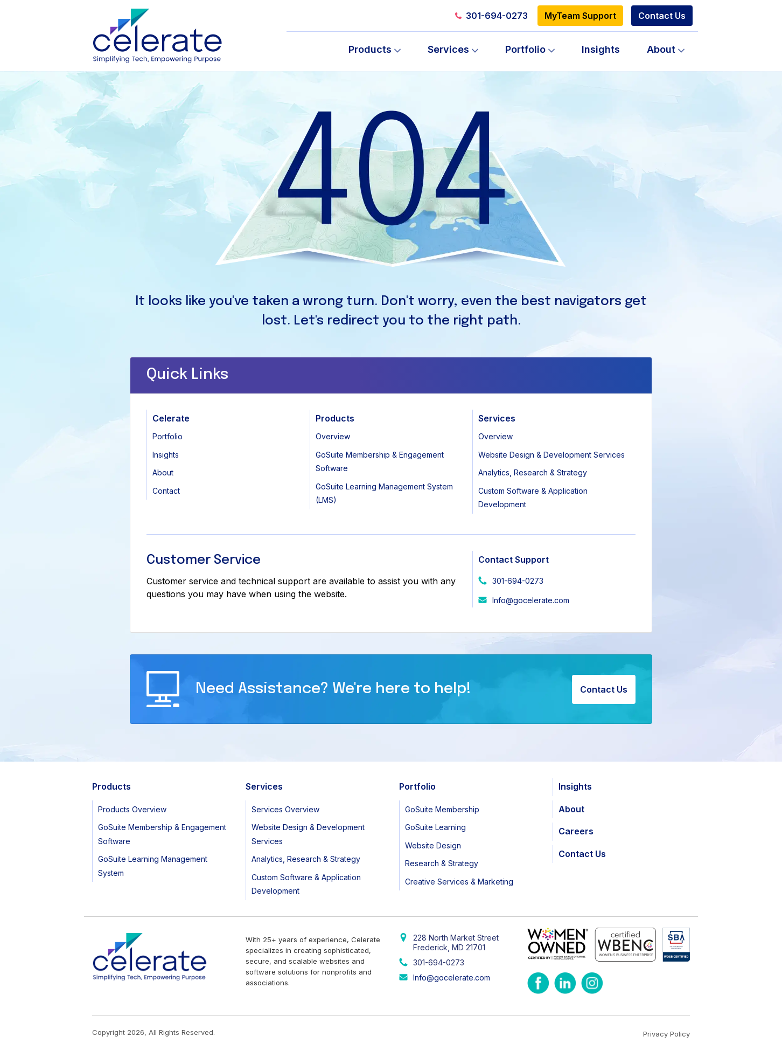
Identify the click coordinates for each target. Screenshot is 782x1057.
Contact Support (513, 559)
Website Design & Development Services (551, 454)
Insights (601, 49)
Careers (576, 831)
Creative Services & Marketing (459, 881)
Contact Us (662, 15)
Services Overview (285, 809)
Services (448, 49)
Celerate (171, 418)
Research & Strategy (441, 863)
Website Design (433, 845)
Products (370, 49)
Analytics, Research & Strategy (532, 472)
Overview (333, 436)
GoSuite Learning (435, 827)
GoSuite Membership (442, 809)
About (661, 49)
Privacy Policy (666, 1034)
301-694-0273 (491, 15)
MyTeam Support (580, 15)
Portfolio (525, 49)
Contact (166, 490)
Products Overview (132, 809)
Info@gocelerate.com (530, 600)
